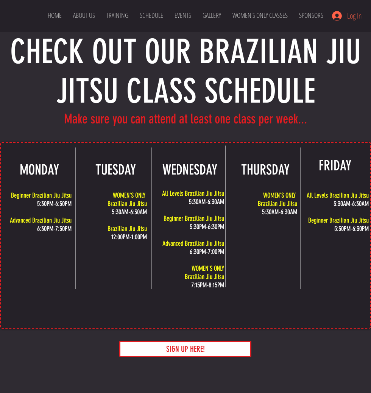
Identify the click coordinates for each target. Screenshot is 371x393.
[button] (260, 15)
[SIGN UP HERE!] (185, 349)
